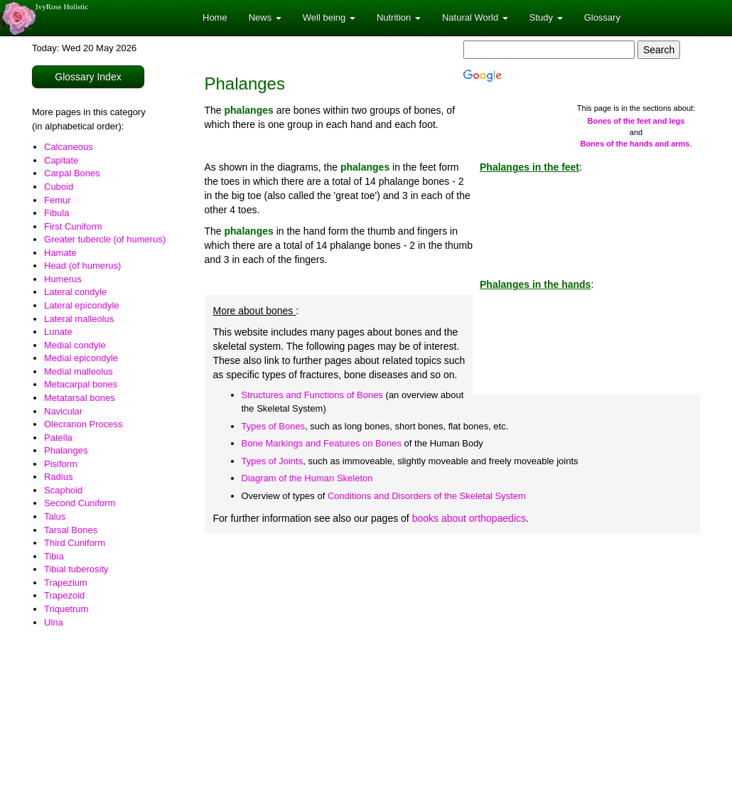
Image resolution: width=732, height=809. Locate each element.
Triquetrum (66, 609)
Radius (58, 476)
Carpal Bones (72, 173)
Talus (54, 516)
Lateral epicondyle (81, 305)
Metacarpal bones (80, 384)
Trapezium (65, 582)
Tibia (54, 556)
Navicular (63, 411)
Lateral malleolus (79, 319)
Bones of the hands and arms (634, 143)
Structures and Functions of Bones (312, 395)
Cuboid (58, 186)
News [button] (265, 17)
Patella (58, 437)
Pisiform (60, 464)
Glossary (602, 17)
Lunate (58, 331)
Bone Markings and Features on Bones (322, 443)
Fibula (56, 213)
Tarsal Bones (70, 530)
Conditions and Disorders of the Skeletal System (427, 496)
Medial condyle (75, 345)
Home (215, 17)
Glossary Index (88, 77)
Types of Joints (272, 461)
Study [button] (546, 17)
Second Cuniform (79, 503)
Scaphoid (63, 490)
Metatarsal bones (79, 397)
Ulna (53, 622)
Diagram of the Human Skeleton (307, 478)
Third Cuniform (74, 542)
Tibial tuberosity (76, 569)
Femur (57, 200)
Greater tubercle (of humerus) (105, 239)
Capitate (61, 160)
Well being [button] (329, 17)
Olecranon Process (83, 424)
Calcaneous (68, 146)
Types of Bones (274, 426)
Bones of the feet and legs (636, 121)
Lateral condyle (75, 291)
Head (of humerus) (82, 265)
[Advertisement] (452, 647)
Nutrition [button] (399, 17)
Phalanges (65, 450)
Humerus (63, 279)
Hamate (60, 252)
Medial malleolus (78, 371)
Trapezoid (64, 595)
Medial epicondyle (81, 358)
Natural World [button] (475, 17)
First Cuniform (73, 226)
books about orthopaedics (469, 518)
